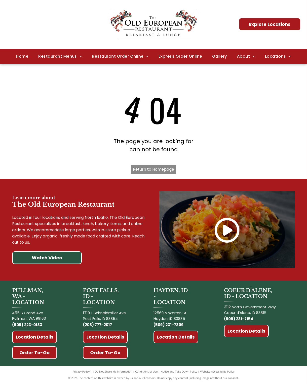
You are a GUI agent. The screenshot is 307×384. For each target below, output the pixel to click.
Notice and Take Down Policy (179, 371)
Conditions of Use (146, 371)
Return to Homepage (153, 169)
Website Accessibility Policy (217, 371)
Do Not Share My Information (113, 371)
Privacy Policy (81, 371)
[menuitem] (22, 56)
